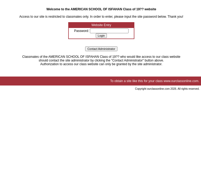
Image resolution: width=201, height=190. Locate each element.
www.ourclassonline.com (181, 81)
